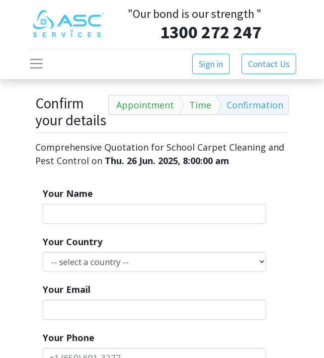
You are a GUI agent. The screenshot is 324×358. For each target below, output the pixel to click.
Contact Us (269, 64)
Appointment (145, 105)
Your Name (68, 193)
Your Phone (68, 338)
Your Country (72, 242)
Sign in (211, 64)
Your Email (66, 289)
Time (200, 105)
